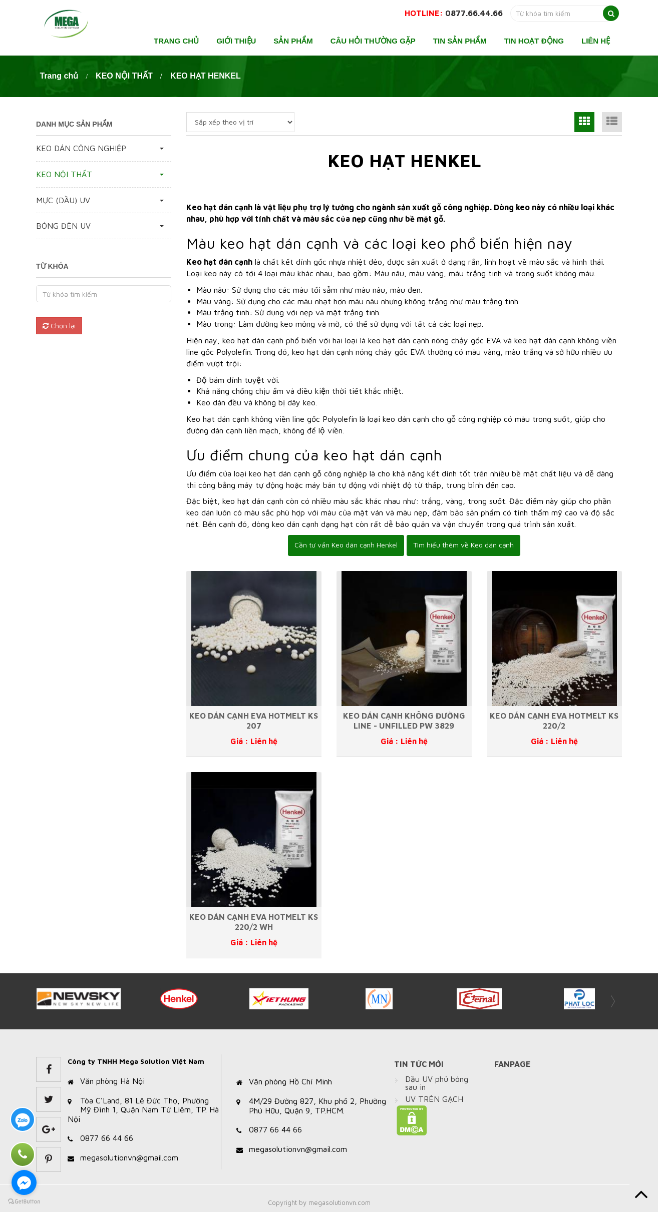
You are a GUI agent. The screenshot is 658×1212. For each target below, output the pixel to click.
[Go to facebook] (24, 1182)
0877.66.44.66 (474, 13)
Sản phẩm (292, 41)
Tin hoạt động (534, 41)
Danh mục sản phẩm (74, 124)
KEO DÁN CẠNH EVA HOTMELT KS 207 (253, 720)
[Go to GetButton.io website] (24, 1201)
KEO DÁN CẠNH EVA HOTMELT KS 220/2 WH (253, 921)
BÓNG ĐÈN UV (63, 225)
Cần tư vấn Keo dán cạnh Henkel (346, 544)
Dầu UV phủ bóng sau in (436, 1082)
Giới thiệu (236, 41)
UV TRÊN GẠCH (434, 1098)
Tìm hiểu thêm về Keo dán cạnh (463, 544)
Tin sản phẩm (460, 41)
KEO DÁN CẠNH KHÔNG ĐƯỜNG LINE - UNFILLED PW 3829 (404, 720)
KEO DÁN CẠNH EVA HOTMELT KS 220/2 (554, 720)
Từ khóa (52, 266)
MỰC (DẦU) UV (63, 200)
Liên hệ (595, 41)
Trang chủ (176, 41)
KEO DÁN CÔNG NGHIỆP (81, 148)
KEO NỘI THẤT (124, 76)
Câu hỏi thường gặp (373, 41)
